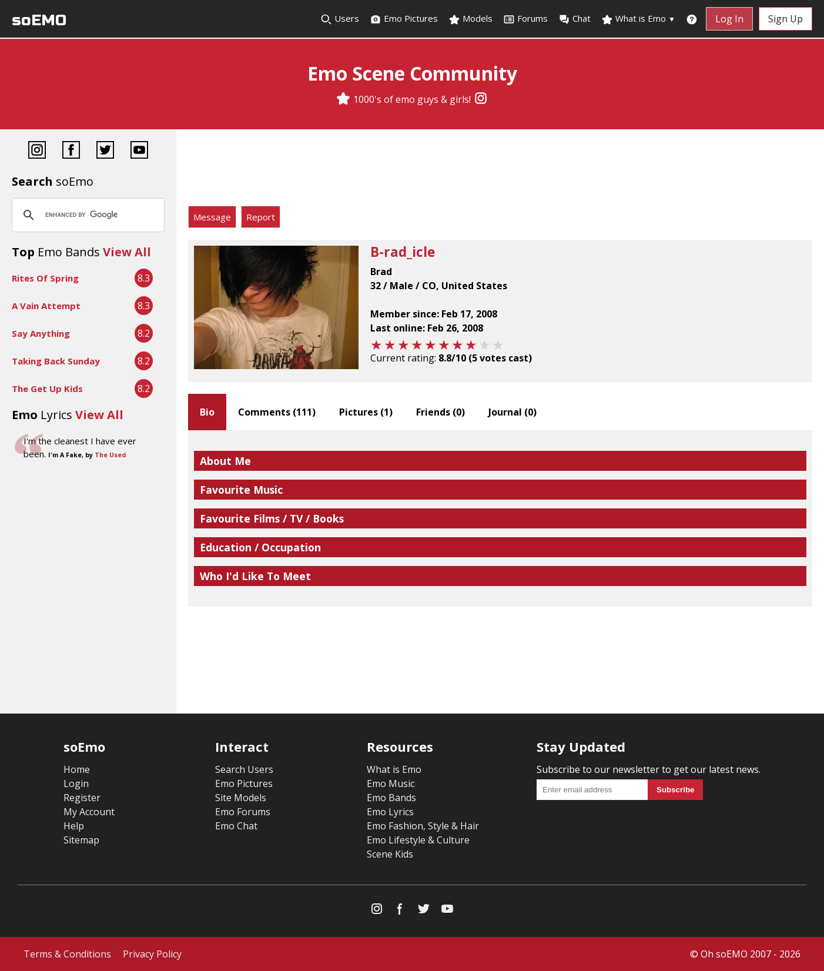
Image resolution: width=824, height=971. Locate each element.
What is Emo (638, 18)
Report (260, 217)
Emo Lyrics (390, 811)
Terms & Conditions (67, 953)
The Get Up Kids (47, 388)
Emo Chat (236, 825)
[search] (86, 215)
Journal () (512, 412)
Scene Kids (390, 854)
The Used (110, 455)
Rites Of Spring (45, 278)
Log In (729, 18)
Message (212, 217)
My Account (89, 811)
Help (73, 825)
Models (470, 18)
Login (76, 783)
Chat (574, 18)
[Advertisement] (500, 170)
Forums (525, 18)
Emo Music (390, 783)
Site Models (240, 797)
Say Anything (41, 333)
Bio (207, 412)
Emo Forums (242, 811)
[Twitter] (105, 151)
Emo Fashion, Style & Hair (423, 825)
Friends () (440, 412)
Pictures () (366, 412)
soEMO (39, 20)
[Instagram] (480, 99)
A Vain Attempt (46, 306)
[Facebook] (71, 151)
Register (82, 797)
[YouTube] (139, 151)
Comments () (277, 412)
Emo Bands (391, 797)
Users (339, 18)
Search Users (244, 769)
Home (76, 769)
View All (127, 252)
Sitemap (81, 839)
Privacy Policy (152, 953)
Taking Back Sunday (56, 361)
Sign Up (785, 18)
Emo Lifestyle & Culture (418, 839)
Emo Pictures (404, 18)
